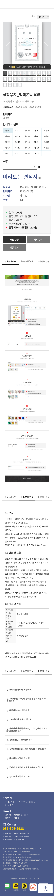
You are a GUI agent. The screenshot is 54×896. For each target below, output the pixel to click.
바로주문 (14, 239)
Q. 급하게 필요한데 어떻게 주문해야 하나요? (25, 767)
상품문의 (14, 247)
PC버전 (36, 878)
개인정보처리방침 (25, 878)
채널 (24, 890)
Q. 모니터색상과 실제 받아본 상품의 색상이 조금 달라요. (26, 700)
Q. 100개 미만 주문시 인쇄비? (19, 719)
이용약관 (14, 878)
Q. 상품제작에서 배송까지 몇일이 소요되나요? (26, 749)
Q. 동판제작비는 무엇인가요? (19, 740)
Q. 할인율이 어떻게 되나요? (18, 776)
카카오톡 (16, 890)
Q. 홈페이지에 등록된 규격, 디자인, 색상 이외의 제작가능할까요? (26, 729)
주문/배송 (10, 801)
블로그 (7, 890)
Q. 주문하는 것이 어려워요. (18, 710)
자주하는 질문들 (27, 802)
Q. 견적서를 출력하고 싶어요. (19, 689)
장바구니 (38, 239)
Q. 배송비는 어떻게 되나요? (18, 758)
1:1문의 (9, 804)
